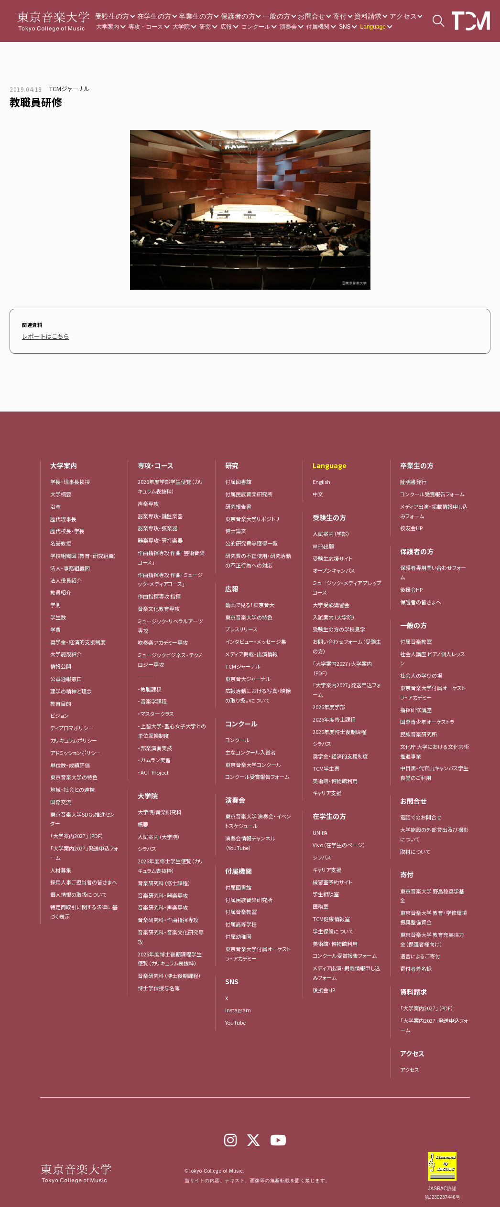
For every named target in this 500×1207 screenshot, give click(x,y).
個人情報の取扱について (78, 892)
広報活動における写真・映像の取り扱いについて (258, 693)
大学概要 (60, 491)
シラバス (147, 846)
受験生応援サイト (332, 556)
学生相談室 (326, 891)
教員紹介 (60, 590)
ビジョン (59, 713)
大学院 (181, 26)
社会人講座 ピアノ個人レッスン (432, 656)
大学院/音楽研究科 (160, 809)
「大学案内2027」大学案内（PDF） (342, 665)
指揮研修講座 (416, 707)
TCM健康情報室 (331, 916)
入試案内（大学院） (159, 834)
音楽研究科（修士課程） (164, 880)
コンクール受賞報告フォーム (257, 774)
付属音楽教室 (241, 909)
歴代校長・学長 (67, 528)
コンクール (255, 26)
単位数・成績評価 (70, 762)
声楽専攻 (148, 501)
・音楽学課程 (152, 699)
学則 (55, 602)
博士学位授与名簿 (159, 985)
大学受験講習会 (331, 602)
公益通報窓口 (66, 676)
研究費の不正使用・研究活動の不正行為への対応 (258, 558)
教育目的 (60, 701)
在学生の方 (154, 16)
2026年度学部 (329, 704)
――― (145, 674)
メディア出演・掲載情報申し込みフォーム (346, 970)
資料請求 (367, 16)
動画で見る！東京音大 (249, 602)
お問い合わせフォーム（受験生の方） (347, 643)
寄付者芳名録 (416, 966)
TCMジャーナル (69, 88)
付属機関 (317, 26)
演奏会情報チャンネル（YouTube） (250, 840)
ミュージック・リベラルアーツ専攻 (170, 623)
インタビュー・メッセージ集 (258, 639)
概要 (143, 822)
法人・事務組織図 (70, 565)
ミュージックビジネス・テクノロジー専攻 (170, 657)
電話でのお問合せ (421, 815)
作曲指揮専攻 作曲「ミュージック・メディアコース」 (170, 577)
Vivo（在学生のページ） (339, 842)
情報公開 (60, 664)
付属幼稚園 (238, 934)
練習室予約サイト (332, 879)
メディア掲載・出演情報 (251, 651)
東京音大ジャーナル (248, 676)
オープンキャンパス (334, 568)
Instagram (238, 1007)
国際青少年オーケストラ (427, 719)
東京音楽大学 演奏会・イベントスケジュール (258, 818)
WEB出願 (323, 543)
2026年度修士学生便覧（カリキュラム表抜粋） (170, 863)
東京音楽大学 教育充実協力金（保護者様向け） (432, 936)
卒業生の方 (196, 16)
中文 (318, 491)
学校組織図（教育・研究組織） (83, 553)
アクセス (403, 16)
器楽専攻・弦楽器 (160, 525)
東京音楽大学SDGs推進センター (82, 816)
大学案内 (107, 26)
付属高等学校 (241, 921)
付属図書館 (238, 479)
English (321, 479)
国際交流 (60, 799)
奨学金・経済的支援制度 (78, 639)
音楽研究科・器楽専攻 (163, 893)
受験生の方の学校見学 (339, 626)
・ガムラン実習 (154, 757)
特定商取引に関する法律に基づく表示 (84, 909)
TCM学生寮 (326, 766)
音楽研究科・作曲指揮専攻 (168, 917)
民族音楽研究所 (418, 731)
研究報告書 (238, 504)
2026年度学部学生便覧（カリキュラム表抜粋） (170, 484)
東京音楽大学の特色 (74, 774)
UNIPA (320, 830)
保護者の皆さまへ (420, 599)
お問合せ (311, 16)
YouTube (235, 1020)
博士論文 (235, 528)
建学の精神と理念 (71, 689)
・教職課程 (150, 687)
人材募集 (60, 867)
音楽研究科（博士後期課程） (169, 973)
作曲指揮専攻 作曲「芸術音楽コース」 (171, 555)
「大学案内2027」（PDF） (77, 833)
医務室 (320, 904)
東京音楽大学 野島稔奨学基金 (432, 893)
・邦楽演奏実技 (155, 745)
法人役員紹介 (66, 578)
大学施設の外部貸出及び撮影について (434, 831)
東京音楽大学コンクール (253, 762)
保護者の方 (238, 16)
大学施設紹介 (66, 651)
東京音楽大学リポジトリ (252, 516)
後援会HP (324, 987)
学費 (55, 627)
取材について (415, 849)
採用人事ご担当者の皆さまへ (83, 879)
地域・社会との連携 (72, 787)
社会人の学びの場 (421, 673)
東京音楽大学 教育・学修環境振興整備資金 (433, 915)
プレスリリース (241, 626)
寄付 (340, 16)
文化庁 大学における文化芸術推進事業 (434, 748)
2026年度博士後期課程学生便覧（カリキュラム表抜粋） (170, 956)
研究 (205, 26)
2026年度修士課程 (334, 717)
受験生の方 (112, 16)
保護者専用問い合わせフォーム (433, 569)
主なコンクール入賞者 (250, 750)
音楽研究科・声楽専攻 (163, 905)
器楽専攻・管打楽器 (163, 538)
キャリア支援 (327, 790)
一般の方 (276, 16)
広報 (226, 26)
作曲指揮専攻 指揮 (159, 594)
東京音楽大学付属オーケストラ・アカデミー (258, 951)
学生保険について (333, 929)
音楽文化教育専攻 (159, 606)
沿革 (55, 504)
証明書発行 (413, 479)
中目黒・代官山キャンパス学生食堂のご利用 (434, 770)
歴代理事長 (63, 516)
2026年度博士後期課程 (339, 729)
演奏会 (288, 26)
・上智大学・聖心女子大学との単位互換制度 (172, 728)
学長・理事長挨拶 (70, 479)
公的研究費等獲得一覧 (251, 541)
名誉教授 (60, 541)
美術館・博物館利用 (335, 778)
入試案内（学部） (331, 531)
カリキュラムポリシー (73, 738)
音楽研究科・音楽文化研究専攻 (171, 934)
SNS (345, 26)
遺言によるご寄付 (420, 953)
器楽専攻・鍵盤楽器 (163, 513)
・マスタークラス (156, 711)
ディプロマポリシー (71, 725)
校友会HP (411, 525)
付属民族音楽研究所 (248, 491)
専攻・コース (146, 26)
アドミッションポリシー (75, 750)
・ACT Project (153, 770)
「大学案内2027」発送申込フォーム (84, 850)
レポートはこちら (40, 334)
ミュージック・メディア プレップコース (347, 585)
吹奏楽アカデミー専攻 (163, 640)
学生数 (58, 615)
